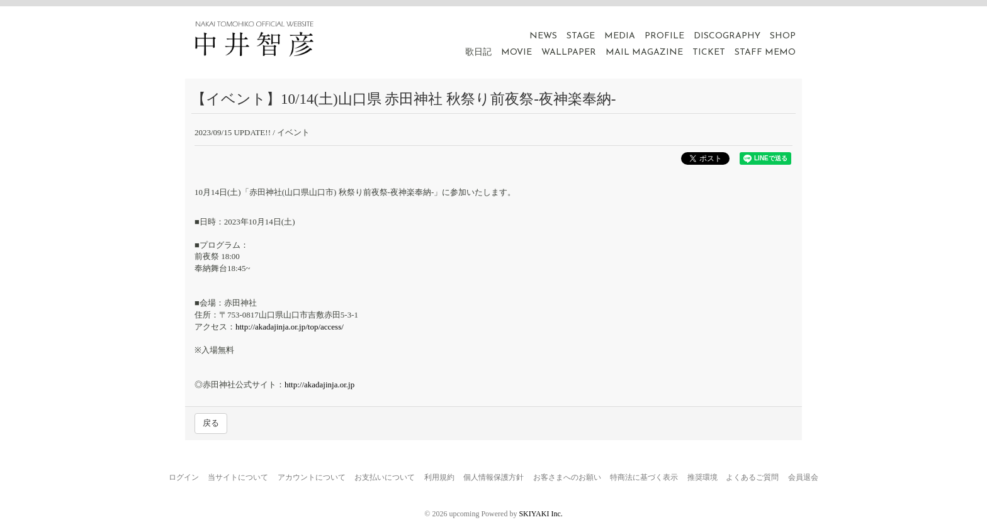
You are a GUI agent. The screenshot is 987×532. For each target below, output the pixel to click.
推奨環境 (702, 477)
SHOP (783, 36)
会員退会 (803, 477)
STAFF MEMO (765, 52)
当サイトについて (238, 477)
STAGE (581, 36)
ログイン (184, 477)
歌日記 (478, 52)
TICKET (708, 52)
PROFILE (664, 36)
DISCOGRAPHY (727, 36)
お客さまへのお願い (567, 477)
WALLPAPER (568, 52)
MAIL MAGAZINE (644, 52)
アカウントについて (312, 477)
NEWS (543, 36)
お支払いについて (384, 477)
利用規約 (439, 477)
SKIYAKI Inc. (540, 513)
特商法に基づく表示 (644, 477)
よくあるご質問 (752, 477)
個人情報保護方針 (493, 477)
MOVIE (516, 52)
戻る (211, 423)
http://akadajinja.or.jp (319, 384)
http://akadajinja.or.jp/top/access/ (289, 326)
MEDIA (619, 36)
